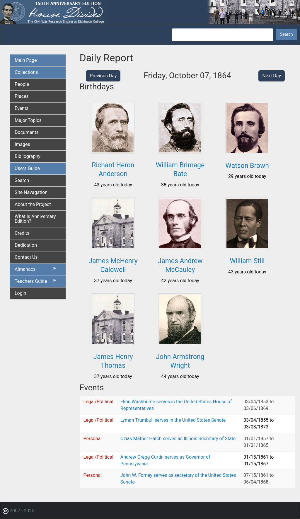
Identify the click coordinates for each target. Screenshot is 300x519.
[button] (113, 151)
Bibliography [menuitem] (27, 156)
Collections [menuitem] (26, 72)
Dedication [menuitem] (26, 245)
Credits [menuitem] (22, 233)
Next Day (271, 76)
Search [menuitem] (22, 180)
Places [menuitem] (22, 96)
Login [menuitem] (20, 293)
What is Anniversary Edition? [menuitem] (35, 219)
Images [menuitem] (22, 144)
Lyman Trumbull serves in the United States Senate (173, 420)
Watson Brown (247, 166)
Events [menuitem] (21, 108)
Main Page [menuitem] (26, 60)
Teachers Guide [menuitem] (36, 282)
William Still (247, 261)
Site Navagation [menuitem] (31, 192)
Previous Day (103, 76)
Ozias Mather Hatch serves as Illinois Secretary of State (178, 438)
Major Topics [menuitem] (28, 120)
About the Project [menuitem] (33, 204)
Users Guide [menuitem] (27, 168)
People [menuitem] (22, 84)
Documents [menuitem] (27, 132)
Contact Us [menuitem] (26, 257)
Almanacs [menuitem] (36, 270)
